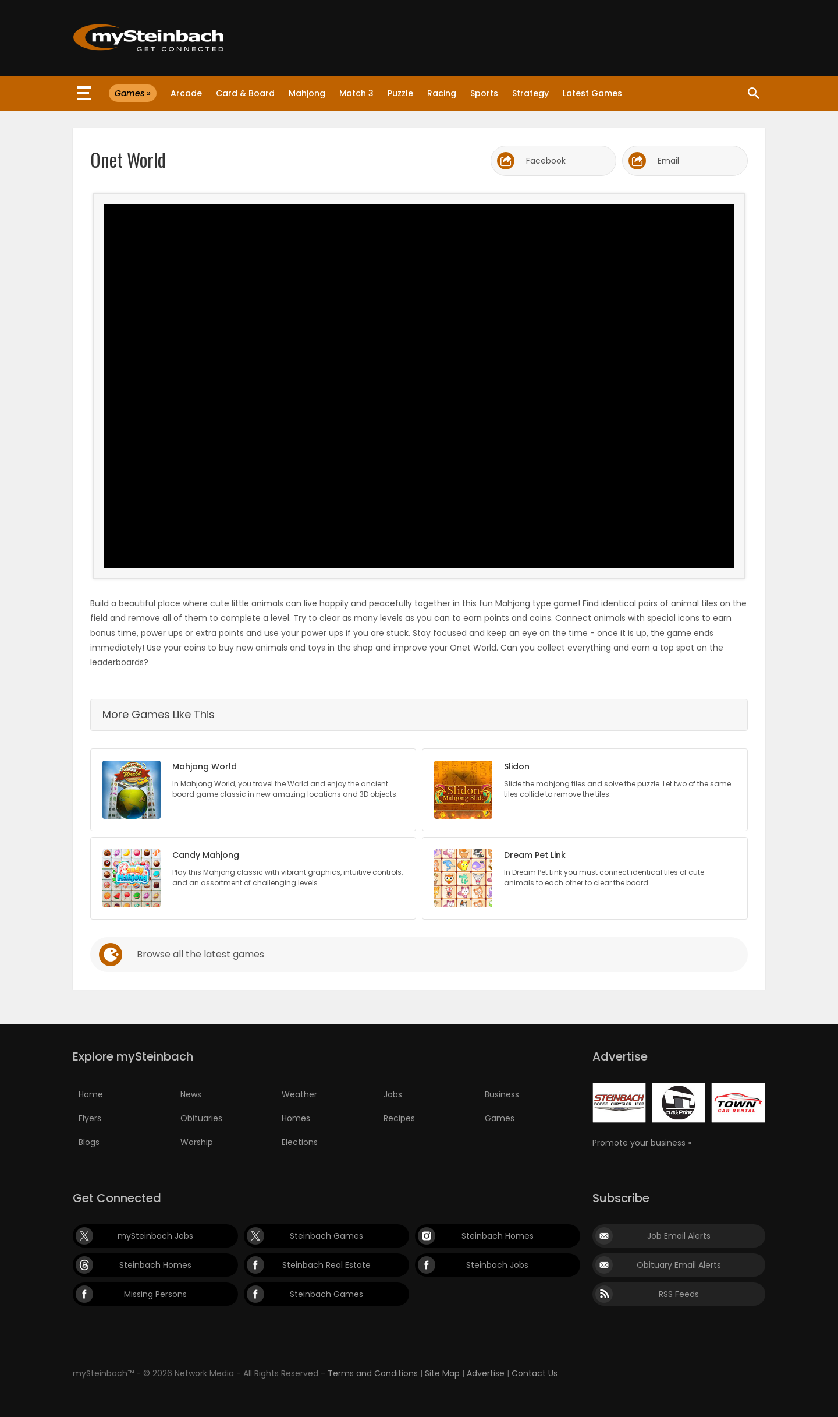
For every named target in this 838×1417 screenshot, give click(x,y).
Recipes (399, 1118)
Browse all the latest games (200, 954)
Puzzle (400, 93)
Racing (441, 93)
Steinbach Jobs (497, 1265)
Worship (196, 1142)
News (190, 1094)
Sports (484, 93)
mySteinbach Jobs (155, 1236)
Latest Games (592, 93)
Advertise (486, 1373)
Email (668, 161)
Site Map (442, 1373)
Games (499, 1118)
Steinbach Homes (497, 1236)
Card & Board (245, 93)
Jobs (393, 1094)
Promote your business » (641, 1143)
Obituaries (201, 1118)
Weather (299, 1094)
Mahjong (307, 93)
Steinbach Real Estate (326, 1265)
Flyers (90, 1118)
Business (502, 1094)
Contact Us (535, 1373)
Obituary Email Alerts (679, 1265)
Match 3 (356, 93)
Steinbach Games (326, 1236)
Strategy (530, 93)
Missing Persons (155, 1294)
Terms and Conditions (373, 1373)
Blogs (89, 1142)
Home (91, 1094)
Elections (300, 1142)
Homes (296, 1118)
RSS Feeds (679, 1294)
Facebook (546, 161)
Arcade (186, 93)
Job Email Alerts (679, 1236)
